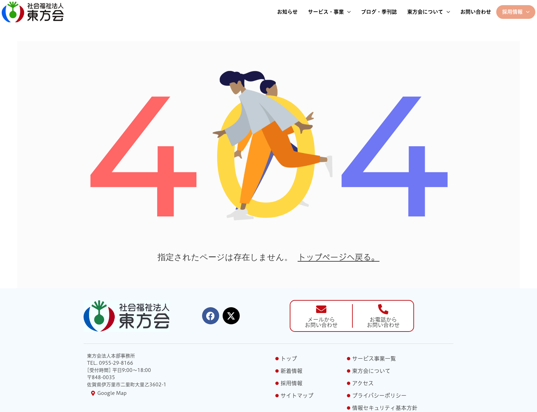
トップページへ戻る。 (338, 257)
